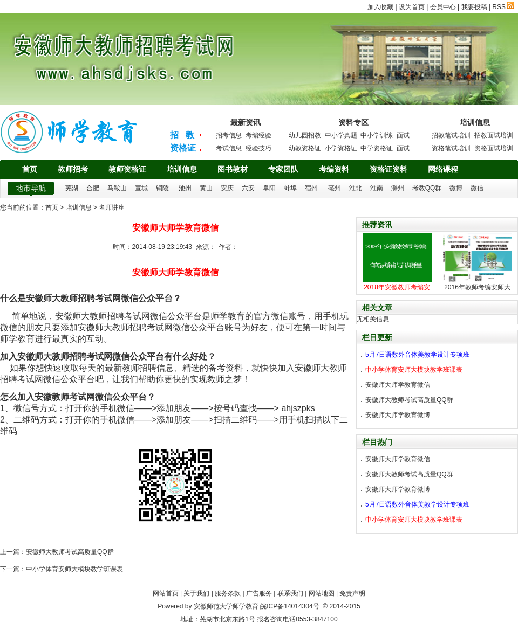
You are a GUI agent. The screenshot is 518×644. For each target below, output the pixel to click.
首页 (29, 169)
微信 (477, 188)
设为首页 (412, 7)
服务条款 (228, 593)
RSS (503, 7)
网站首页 (166, 593)
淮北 (355, 188)
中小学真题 (341, 135)
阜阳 (269, 188)
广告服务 (259, 593)
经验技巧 (258, 148)
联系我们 (290, 593)
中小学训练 (376, 135)
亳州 (334, 188)
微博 (455, 188)
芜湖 (71, 188)
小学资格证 (341, 148)
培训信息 (182, 169)
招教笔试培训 (451, 135)
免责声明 (352, 593)
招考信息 (229, 135)
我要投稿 (474, 7)
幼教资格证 (305, 148)
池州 (185, 188)
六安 (248, 188)
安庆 (227, 188)
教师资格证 (127, 169)
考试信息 (229, 148)
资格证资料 (388, 169)
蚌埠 (290, 188)
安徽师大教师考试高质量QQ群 (70, 552)
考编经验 (258, 135)
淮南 (376, 188)
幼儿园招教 (305, 135)
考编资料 (334, 169)
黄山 (206, 188)
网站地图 (322, 593)
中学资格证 (376, 148)
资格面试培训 (493, 148)
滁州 (397, 188)
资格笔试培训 (451, 148)
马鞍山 (117, 188)
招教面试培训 (493, 135)
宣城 (141, 188)
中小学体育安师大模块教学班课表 (74, 569)
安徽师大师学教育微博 (397, 415)
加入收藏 (380, 7)
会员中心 (443, 7)
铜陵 (162, 188)
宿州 (311, 188)
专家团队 (283, 169)
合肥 (92, 188)
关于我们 (196, 593)
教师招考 (73, 169)
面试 (403, 135)
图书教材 (232, 169)
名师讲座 (112, 207)
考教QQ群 (427, 188)
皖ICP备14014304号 (289, 606)
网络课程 (443, 169)
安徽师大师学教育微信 (397, 385)
